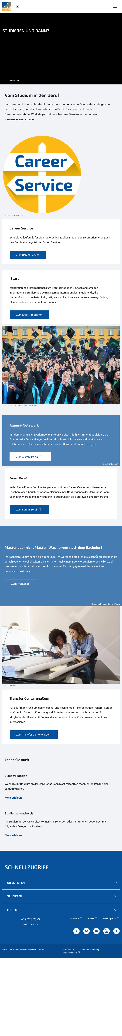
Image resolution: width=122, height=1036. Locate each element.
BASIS (93, 918)
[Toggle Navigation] (115, 6)
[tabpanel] (61, 48)
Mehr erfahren (13, 797)
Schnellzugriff (27, 867)
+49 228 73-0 (30, 919)
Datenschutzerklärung (89, 949)
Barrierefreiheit (71, 953)
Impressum (68, 949)
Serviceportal (111, 918)
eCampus (76, 918)
